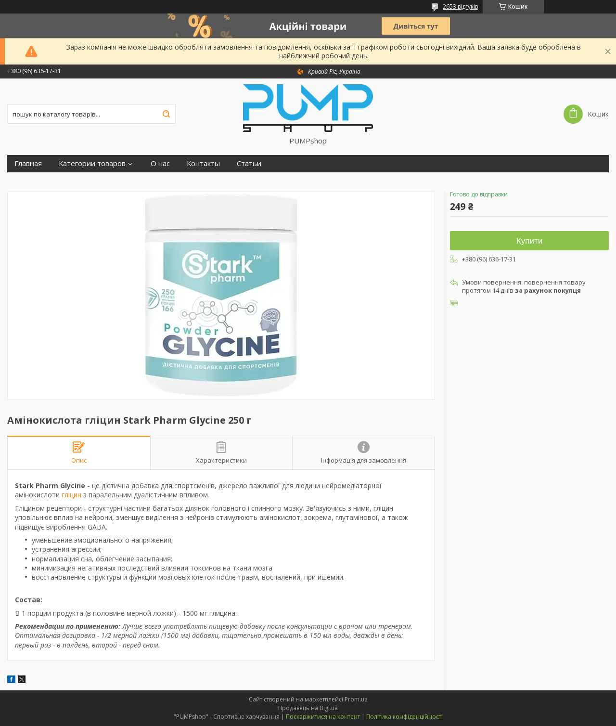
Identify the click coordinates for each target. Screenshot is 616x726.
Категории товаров (92, 163)
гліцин (71, 494)
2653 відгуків (460, 6)
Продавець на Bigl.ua (308, 708)
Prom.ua (356, 699)
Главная (28, 163)
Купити (529, 241)
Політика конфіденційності (404, 717)
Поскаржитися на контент (323, 717)
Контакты (203, 163)
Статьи (249, 163)
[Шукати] (166, 114)
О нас (160, 163)
